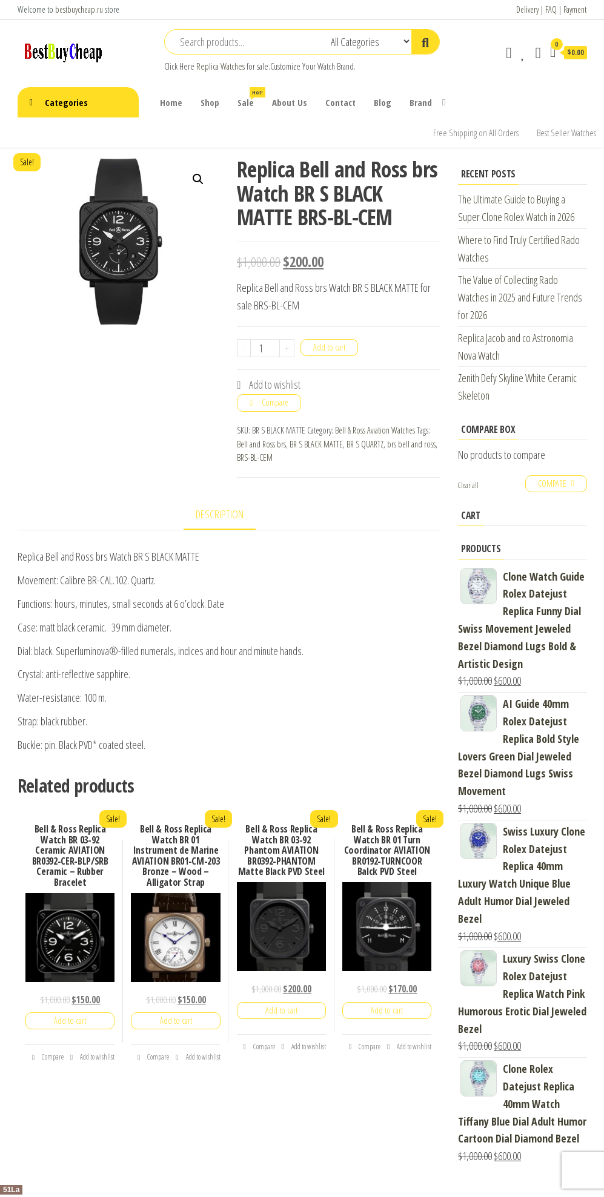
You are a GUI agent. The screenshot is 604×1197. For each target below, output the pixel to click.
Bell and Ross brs (261, 444)
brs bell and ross (411, 444)
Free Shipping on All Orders (476, 133)
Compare (275, 402)
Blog (382, 102)
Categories (66, 102)
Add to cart (329, 347)
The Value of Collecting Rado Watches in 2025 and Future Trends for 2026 (520, 297)
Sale (250, 97)
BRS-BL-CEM (255, 457)
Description (220, 514)
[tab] (229, 515)
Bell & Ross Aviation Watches (375, 430)
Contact (340, 102)
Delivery (527, 9)
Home (171, 102)
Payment (574, 9)
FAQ (551, 9)
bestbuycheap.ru (79, 9)
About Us (289, 102)
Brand (421, 102)
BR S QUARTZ (365, 444)
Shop (210, 102)
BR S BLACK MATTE (316, 444)
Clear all (468, 485)
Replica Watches (220, 66)
